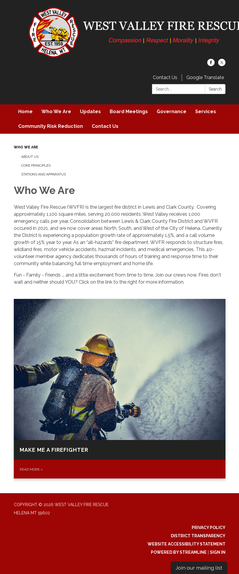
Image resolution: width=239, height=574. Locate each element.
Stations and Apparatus (43, 174)
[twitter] (221, 64)
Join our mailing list (199, 568)
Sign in (217, 552)
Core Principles (36, 165)
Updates (90, 111)
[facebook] (211, 64)
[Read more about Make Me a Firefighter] (119, 388)
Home (25, 111)
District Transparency (198, 535)
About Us (30, 157)
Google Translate (205, 77)
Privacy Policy (208, 527)
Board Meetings (129, 111)
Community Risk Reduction (50, 126)
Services (205, 111)
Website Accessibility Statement (186, 544)
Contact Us (165, 77)
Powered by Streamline (179, 552)
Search (215, 89)
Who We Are (56, 111)
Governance (171, 111)
